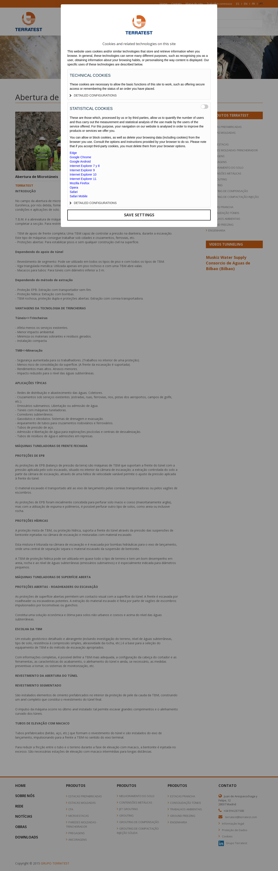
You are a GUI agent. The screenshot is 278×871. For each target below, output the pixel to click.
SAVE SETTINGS (139, 214)
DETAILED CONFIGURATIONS (93, 95)
